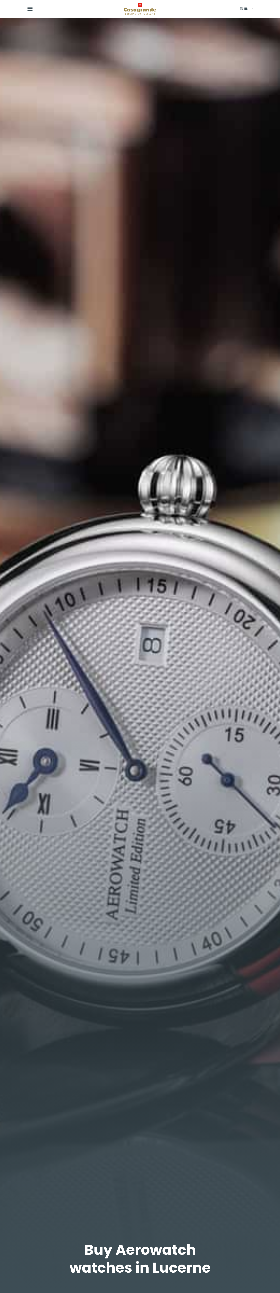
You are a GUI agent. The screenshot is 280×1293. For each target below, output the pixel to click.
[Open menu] (30, 8)
